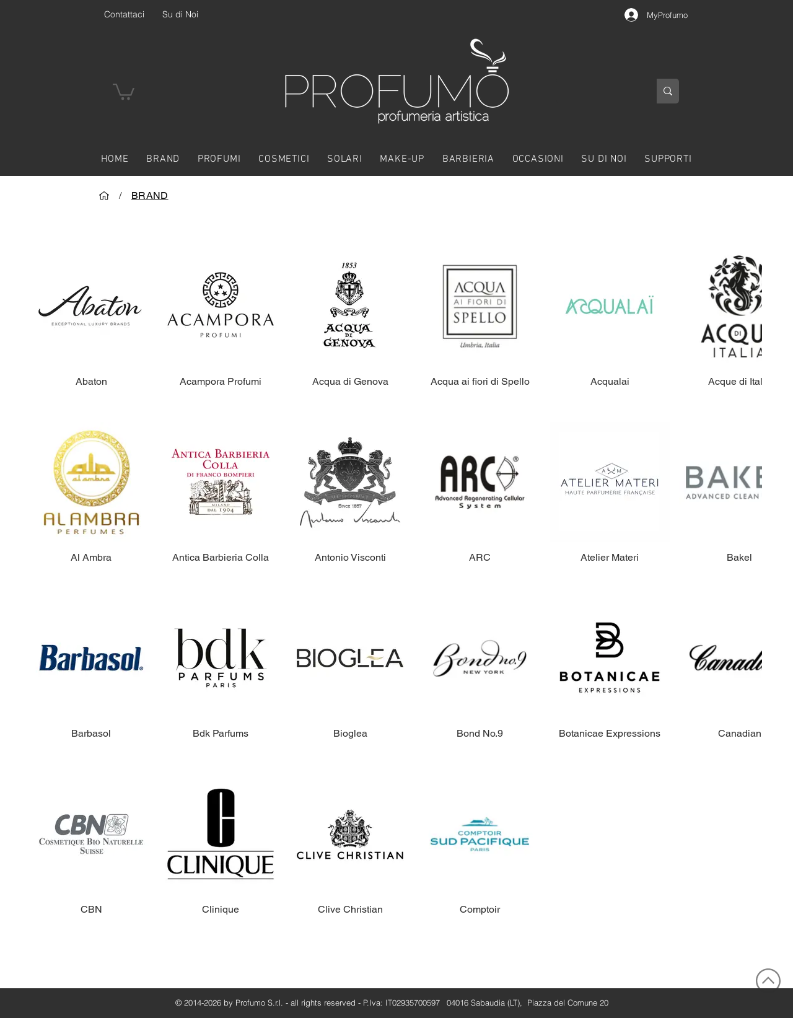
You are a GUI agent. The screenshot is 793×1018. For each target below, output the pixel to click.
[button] (123, 91)
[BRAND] (150, 195)
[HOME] (104, 195)
